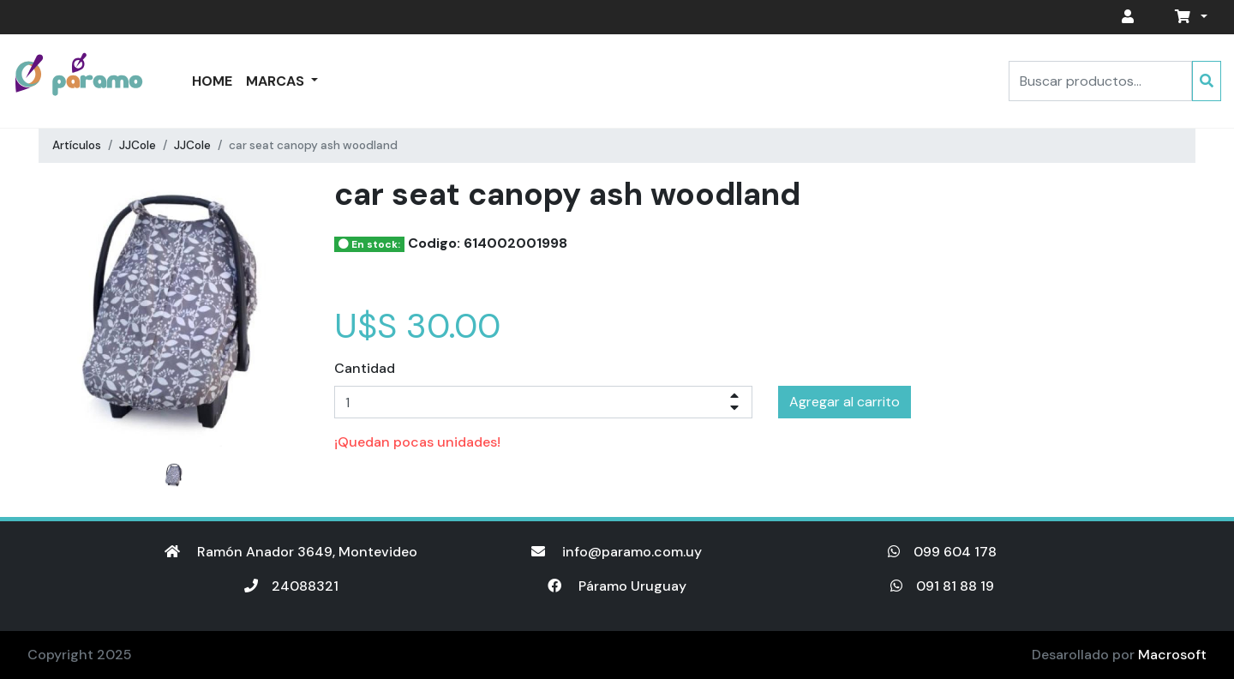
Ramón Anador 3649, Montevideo (291, 552)
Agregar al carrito (844, 402)
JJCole (137, 145)
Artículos (76, 145)
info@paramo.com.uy (616, 552)
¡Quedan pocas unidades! (417, 442)
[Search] (1100, 81)
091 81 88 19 (942, 586)
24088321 (291, 586)
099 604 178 (942, 552)
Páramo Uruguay (617, 586)
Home (212, 81)
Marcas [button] (277, 81)
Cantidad (364, 368)
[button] (1187, 17)
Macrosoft (1172, 655)
